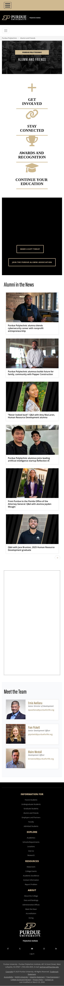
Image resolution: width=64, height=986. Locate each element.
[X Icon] (20, 948)
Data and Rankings (31, 900)
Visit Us (31, 851)
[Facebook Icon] (7, 948)
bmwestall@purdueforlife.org (41, 759)
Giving (31, 918)
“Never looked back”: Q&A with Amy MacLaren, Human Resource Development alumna (31, 416)
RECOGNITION (32, 157)
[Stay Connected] (32, 117)
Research (31, 855)
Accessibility (8, 977)
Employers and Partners (31, 817)
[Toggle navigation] (5, 30)
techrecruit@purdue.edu (49, 967)
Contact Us (49, 979)
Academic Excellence (31, 875)
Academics (31, 838)
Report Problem (31, 884)
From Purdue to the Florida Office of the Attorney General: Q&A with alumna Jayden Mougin (29, 504)
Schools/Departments (31, 842)
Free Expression (52, 977)
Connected (32, 130)
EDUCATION (32, 184)
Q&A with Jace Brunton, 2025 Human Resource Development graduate (31, 548)
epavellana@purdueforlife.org (41, 710)
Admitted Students (31, 826)
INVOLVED (32, 103)
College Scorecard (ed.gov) (21, 979)
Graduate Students (31, 808)
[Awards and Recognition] (32, 144)
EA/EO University (21, 977)
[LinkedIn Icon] (56, 948)
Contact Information (31, 880)
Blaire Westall (35, 752)
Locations (31, 846)
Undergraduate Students (31, 804)
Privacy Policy (38, 979)
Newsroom (31, 867)
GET (32, 99)
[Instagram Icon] (44, 948)
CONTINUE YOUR (31, 180)
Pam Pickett (34, 727)
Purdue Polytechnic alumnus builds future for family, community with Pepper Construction (31, 373)
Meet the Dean (31, 909)
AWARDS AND (32, 153)
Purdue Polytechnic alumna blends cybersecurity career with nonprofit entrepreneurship (25, 328)
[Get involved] (32, 90)
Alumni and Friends (31, 813)
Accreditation (31, 913)
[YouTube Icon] (32, 948)
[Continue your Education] (32, 170)
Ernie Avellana (35, 703)
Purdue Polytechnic (9, 38)
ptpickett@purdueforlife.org (40, 734)
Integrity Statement (37, 977)
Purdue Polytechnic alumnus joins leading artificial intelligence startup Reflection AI (29, 459)
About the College (31, 896)
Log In (32, 954)
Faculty (31, 822)
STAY (32, 126)
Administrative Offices (31, 904)
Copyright (9, 971)
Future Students (31, 800)
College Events (31, 871)
